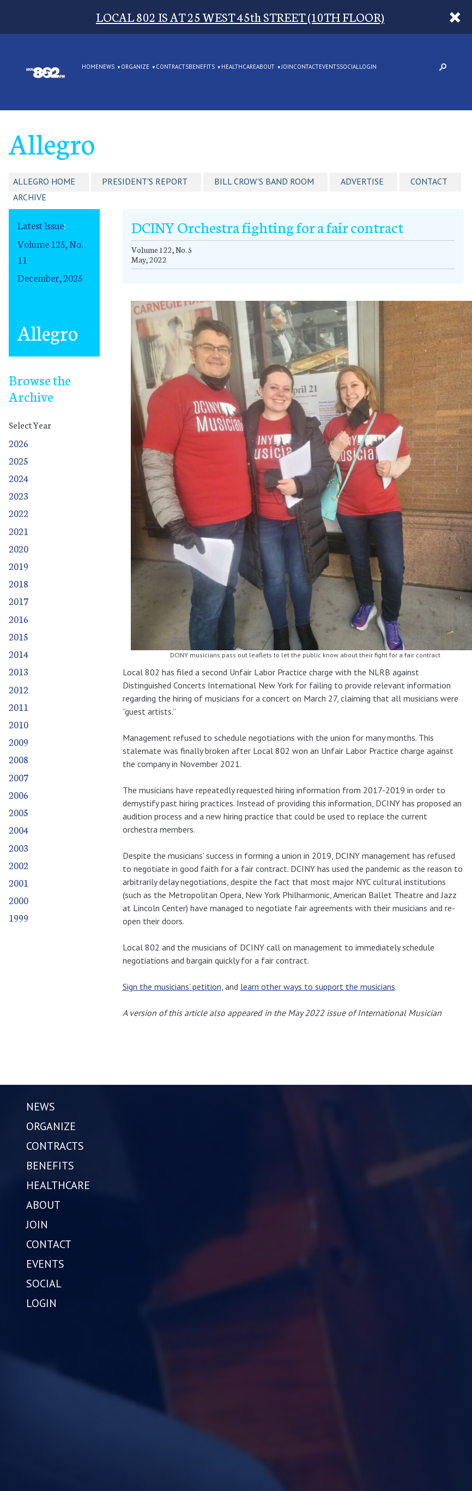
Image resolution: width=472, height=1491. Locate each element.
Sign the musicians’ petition (172, 986)
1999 (18, 917)
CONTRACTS (172, 67)
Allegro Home (44, 181)
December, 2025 (50, 277)
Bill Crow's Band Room (264, 181)
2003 (18, 847)
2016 (18, 619)
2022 (18, 513)
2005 (18, 812)
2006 (18, 794)
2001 (18, 882)
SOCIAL (349, 67)
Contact (428, 181)
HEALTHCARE (238, 67)
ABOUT (265, 67)
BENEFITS (202, 67)
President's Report (144, 181)
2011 (18, 707)
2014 (18, 654)
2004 (18, 829)
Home (90, 67)
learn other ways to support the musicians (317, 986)
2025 (18, 460)
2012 (18, 689)
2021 (18, 531)
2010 (18, 724)
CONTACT (306, 67)
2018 (18, 583)
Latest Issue (40, 225)
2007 (18, 777)
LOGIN (368, 67)
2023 (18, 495)
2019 (18, 566)
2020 (18, 548)
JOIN (287, 67)
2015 (18, 636)
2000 (18, 900)
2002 (18, 865)
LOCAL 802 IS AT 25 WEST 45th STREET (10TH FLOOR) (240, 16)
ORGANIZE (135, 67)
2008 (18, 759)
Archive (29, 197)
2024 (18, 478)
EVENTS (329, 67)
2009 (18, 742)
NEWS (106, 67)
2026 (18, 443)
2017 (18, 601)
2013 (18, 671)
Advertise (362, 181)
